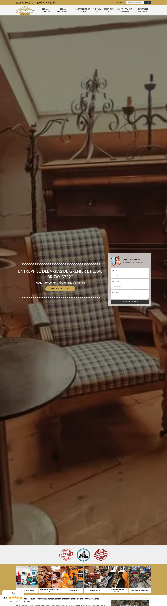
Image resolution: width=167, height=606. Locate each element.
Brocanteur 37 (109, 10)
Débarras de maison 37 (46, 10)
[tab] (83, 303)
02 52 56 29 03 (25, 2)
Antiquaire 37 (97, 10)
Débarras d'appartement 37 (63, 10)
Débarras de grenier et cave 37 (82, 10)
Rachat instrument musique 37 (124, 10)
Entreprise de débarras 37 (143, 10)
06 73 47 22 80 (46, 2)
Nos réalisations (60, 288)
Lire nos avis (13, 601)
